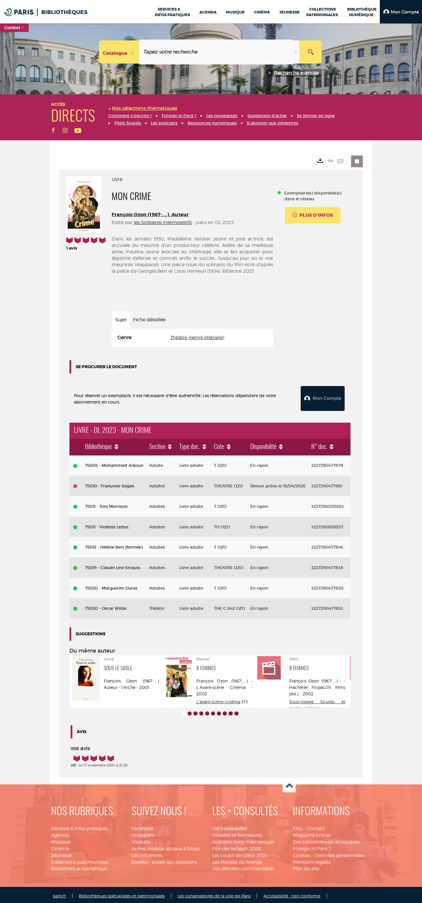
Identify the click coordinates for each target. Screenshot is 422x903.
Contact (316, 826)
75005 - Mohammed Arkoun (114, 463)
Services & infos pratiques (79, 826)
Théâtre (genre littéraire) (197, 337)
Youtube (141, 839)
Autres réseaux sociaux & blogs (166, 846)
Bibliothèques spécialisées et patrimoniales (122, 893)
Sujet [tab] (121, 319)
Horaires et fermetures (237, 833)
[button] (401, 11)
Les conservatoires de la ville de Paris (214, 893)
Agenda (60, 833)
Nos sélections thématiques (243, 839)
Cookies (301, 853)
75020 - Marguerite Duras (111, 585)
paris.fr (59, 893)
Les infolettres (147, 853)
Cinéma (60, 846)
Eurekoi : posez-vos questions (164, 860)
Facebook (143, 826)
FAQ (297, 826)
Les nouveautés (229, 826)
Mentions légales (312, 860)
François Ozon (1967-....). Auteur (150, 214)
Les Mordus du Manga (237, 860)
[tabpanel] (192, 337)
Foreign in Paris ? (312, 846)
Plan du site (306, 866)
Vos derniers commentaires (243, 866)
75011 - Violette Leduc (107, 524)
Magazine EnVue (312, 833)
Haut (289, 783)
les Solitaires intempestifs (163, 222)
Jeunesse (61, 853)
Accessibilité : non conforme (291, 893)
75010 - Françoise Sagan (109, 483)
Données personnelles (339, 853)
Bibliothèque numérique (79, 866)
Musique (60, 839)
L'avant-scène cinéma (218, 699)
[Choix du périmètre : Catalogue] (119, 52)
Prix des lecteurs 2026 (236, 846)
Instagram (143, 833)
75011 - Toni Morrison (106, 504)
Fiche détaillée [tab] (149, 319)
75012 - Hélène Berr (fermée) (114, 544)
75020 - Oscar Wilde (106, 606)
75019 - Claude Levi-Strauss (112, 565)
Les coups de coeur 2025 (240, 853)
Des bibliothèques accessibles (326, 839)
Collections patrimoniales (79, 860)
